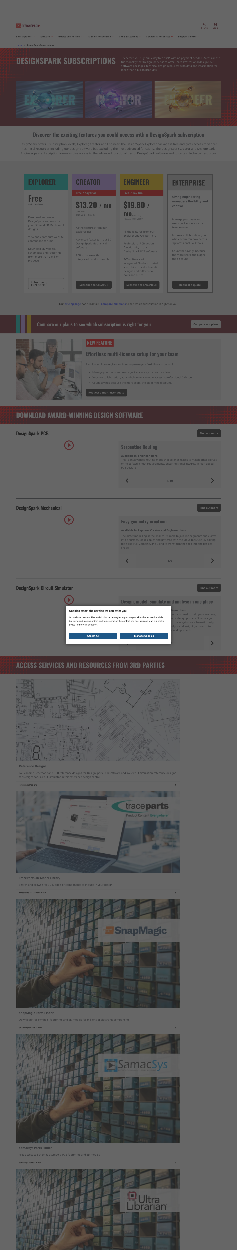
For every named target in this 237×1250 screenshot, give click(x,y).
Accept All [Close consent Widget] (93, 636)
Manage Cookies (144, 636)
